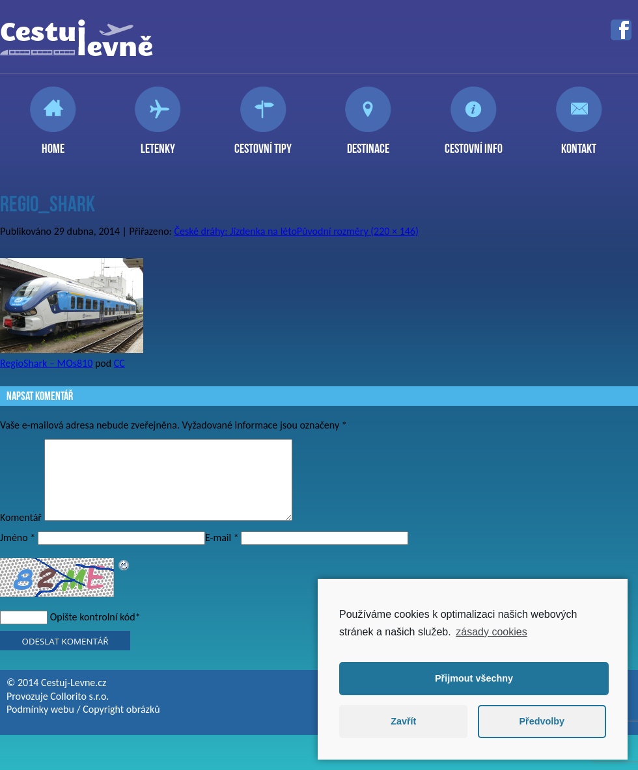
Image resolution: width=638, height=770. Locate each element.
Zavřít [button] (403, 721)
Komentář (21, 533)
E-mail (222, 553)
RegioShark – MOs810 (46, 363)
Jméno (17, 553)
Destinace (368, 143)
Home (53, 143)
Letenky (158, 143)
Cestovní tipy (263, 143)
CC (119, 363)
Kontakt (578, 143)
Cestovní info (474, 143)
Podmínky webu (40, 725)
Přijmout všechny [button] (474, 678)
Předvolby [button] (541, 721)
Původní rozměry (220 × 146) (358, 231)
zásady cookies (491, 631)
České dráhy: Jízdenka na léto (235, 231)
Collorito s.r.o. (79, 712)
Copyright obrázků (121, 725)
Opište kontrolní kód (92, 632)
